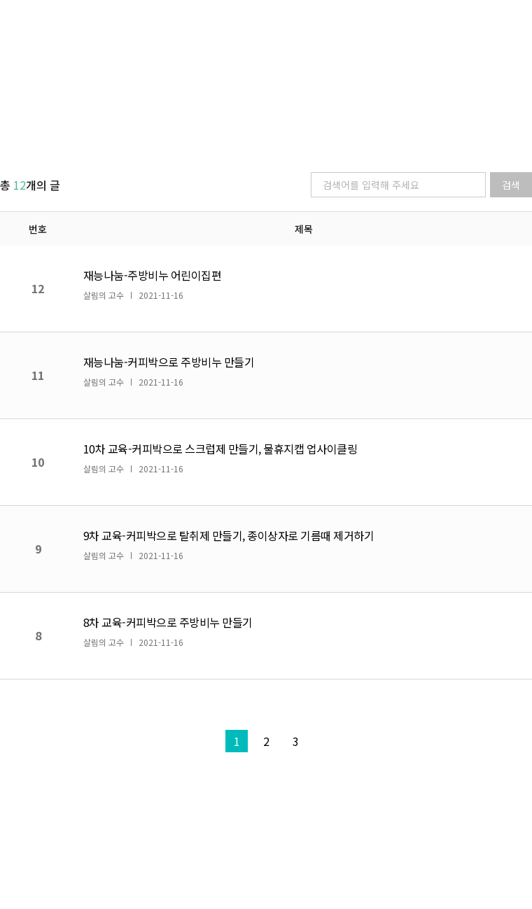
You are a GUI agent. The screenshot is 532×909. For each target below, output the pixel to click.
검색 (511, 185)
